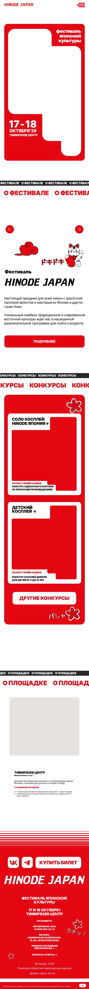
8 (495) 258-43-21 (44, 929)
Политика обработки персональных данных (44, 968)
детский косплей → (24, 509)
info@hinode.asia (44, 926)
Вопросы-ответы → (44, 954)
